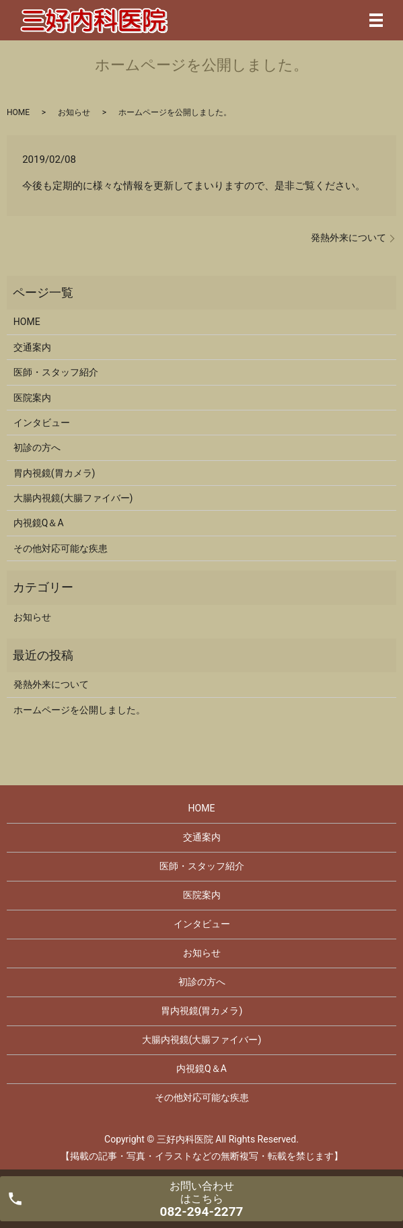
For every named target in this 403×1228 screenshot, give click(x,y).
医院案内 (32, 397)
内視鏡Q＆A (38, 522)
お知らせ (74, 112)
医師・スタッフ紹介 (55, 372)
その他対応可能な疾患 (60, 548)
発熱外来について (348, 237)
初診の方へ (37, 447)
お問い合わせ (202, 1199)
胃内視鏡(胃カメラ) (54, 473)
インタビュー (41, 422)
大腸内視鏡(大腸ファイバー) (73, 498)
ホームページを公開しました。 (79, 710)
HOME (18, 112)
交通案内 (32, 347)
